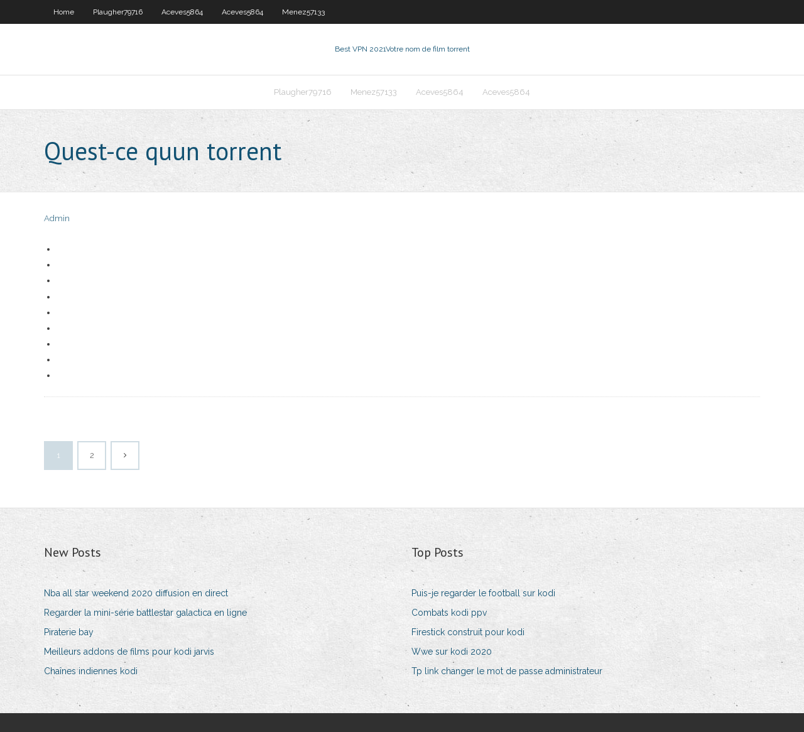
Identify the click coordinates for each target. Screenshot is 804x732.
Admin (57, 218)
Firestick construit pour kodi (467, 632)
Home (63, 12)
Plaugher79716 (118, 12)
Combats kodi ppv (449, 613)
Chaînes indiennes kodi (91, 671)
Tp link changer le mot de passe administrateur (506, 671)
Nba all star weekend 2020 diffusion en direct (136, 593)
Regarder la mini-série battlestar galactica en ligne (145, 613)
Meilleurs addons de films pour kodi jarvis (129, 652)
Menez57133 (303, 12)
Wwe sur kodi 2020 (451, 652)
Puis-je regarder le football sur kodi (483, 593)
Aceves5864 (182, 12)
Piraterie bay (69, 632)
